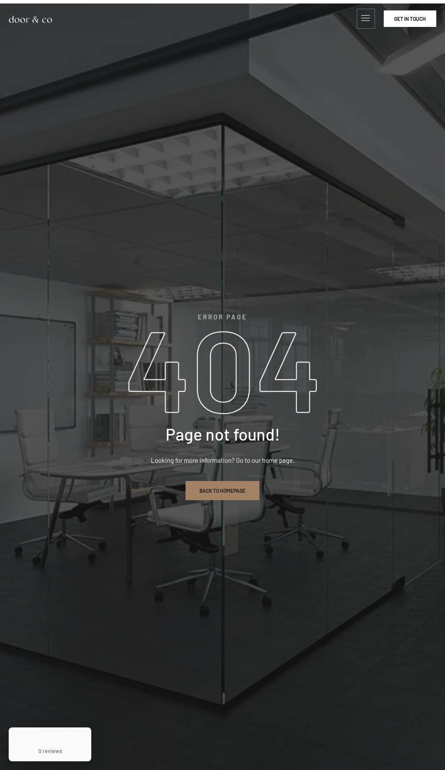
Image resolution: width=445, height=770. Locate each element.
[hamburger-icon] (366, 19)
